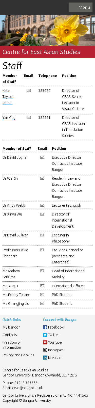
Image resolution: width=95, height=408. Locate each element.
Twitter (53, 335)
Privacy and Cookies (18, 355)
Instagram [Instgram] (56, 350)
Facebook (56, 327)
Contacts (10, 335)
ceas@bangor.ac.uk (27, 388)
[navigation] (80, 7)
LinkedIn (54, 358)
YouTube (55, 342)
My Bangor (11, 327)
